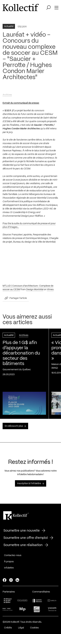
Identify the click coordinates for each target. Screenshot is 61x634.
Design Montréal (34, 291)
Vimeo (50, 291)
